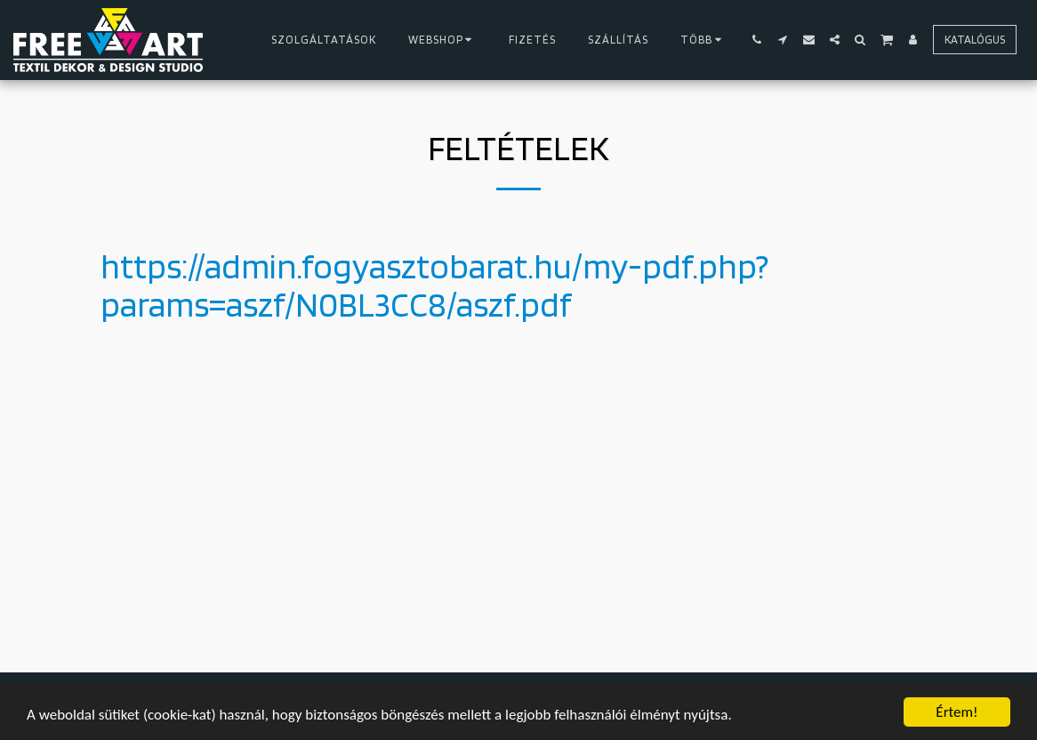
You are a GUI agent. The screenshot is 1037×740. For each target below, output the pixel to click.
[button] (757, 39)
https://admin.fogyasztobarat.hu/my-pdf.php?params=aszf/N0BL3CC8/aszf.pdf (434, 285)
